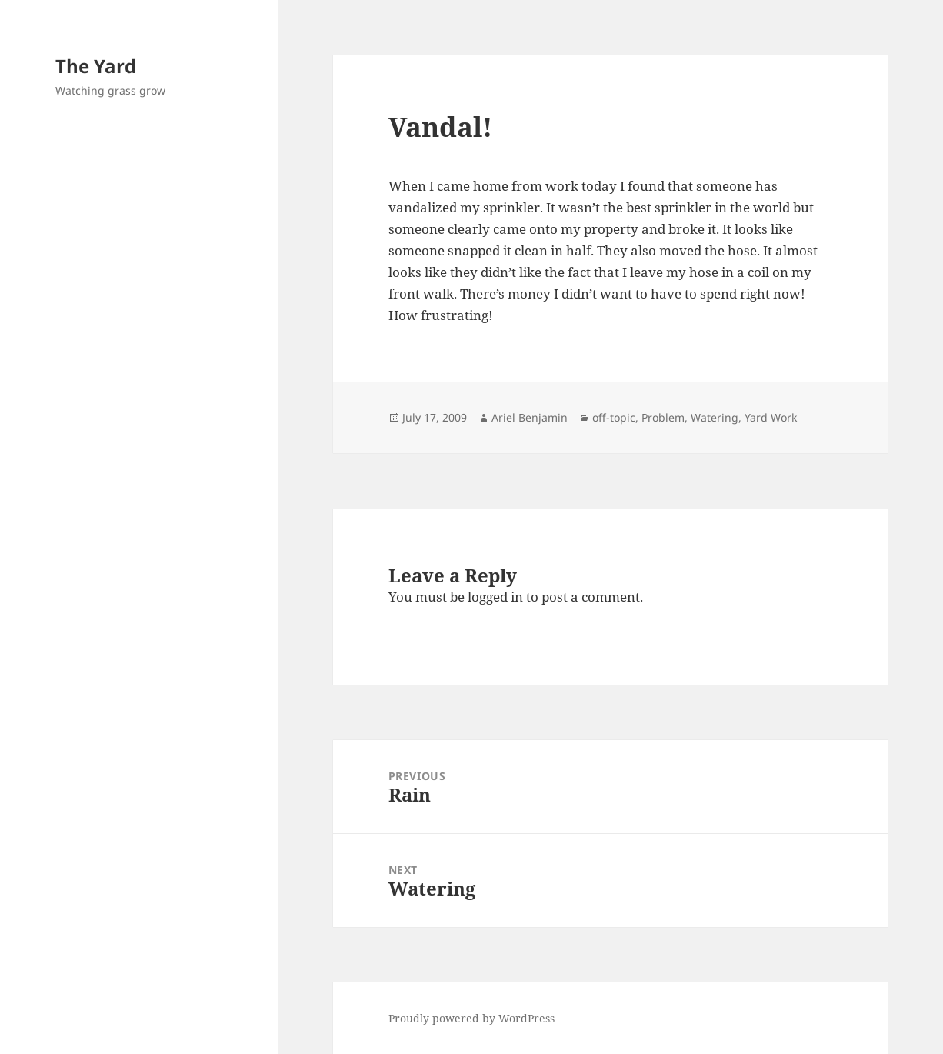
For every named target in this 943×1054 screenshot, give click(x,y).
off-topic (613, 417)
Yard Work (771, 417)
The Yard (95, 65)
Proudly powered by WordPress (471, 1018)
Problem (663, 417)
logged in (495, 596)
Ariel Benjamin (529, 417)
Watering (714, 417)
